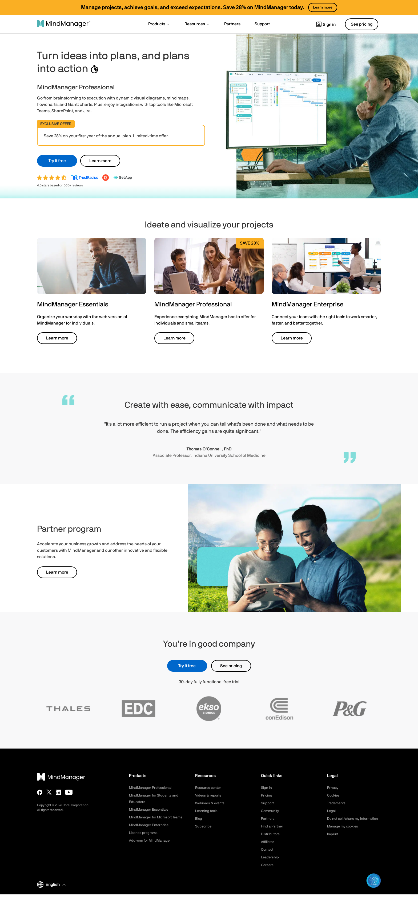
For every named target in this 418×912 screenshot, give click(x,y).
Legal (331, 811)
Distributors (271, 834)
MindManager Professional (151, 788)
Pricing (266, 795)
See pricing (231, 666)
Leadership (270, 857)
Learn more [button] (100, 161)
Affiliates (268, 842)
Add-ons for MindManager (151, 847)
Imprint (333, 840)
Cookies (334, 795)
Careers (267, 865)
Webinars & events (210, 803)
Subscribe (203, 826)
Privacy (333, 788)
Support (267, 803)
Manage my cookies (344, 833)
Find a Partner (272, 826)
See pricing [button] (361, 24)
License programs (144, 839)
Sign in (326, 24)
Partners (268, 819)
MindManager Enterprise (150, 831)
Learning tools (207, 811)
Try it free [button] (57, 161)
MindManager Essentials (149, 809)
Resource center (209, 788)
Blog (199, 819)
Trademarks (337, 803)
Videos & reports (209, 795)
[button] (159, 24)
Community (270, 811)
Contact (268, 849)
